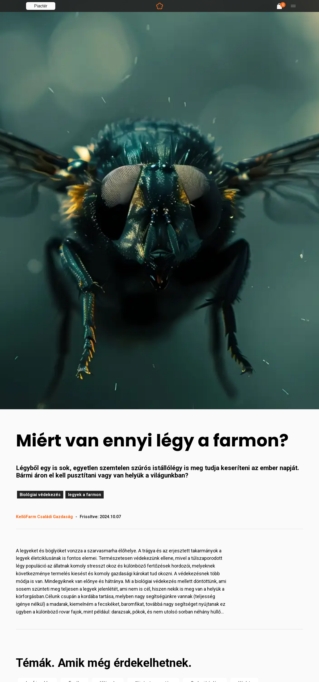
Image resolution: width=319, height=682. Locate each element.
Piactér (40, 5)
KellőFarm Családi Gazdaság (44, 516)
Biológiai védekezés (40, 494)
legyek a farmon (84, 494)
